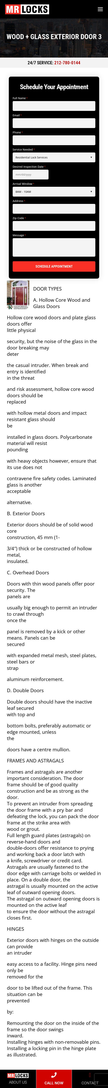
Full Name (20, 98)
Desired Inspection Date (29, 166)
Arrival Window (23, 184)
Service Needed (24, 149)
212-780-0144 (67, 62)
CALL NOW (54, 1083)
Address (19, 201)
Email (17, 115)
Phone (18, 132)
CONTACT (90, 1083)
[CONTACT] (90, 1075)
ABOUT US (18, 1082)
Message (19, 235)
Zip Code (19, 218)
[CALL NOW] (54, 1075)
